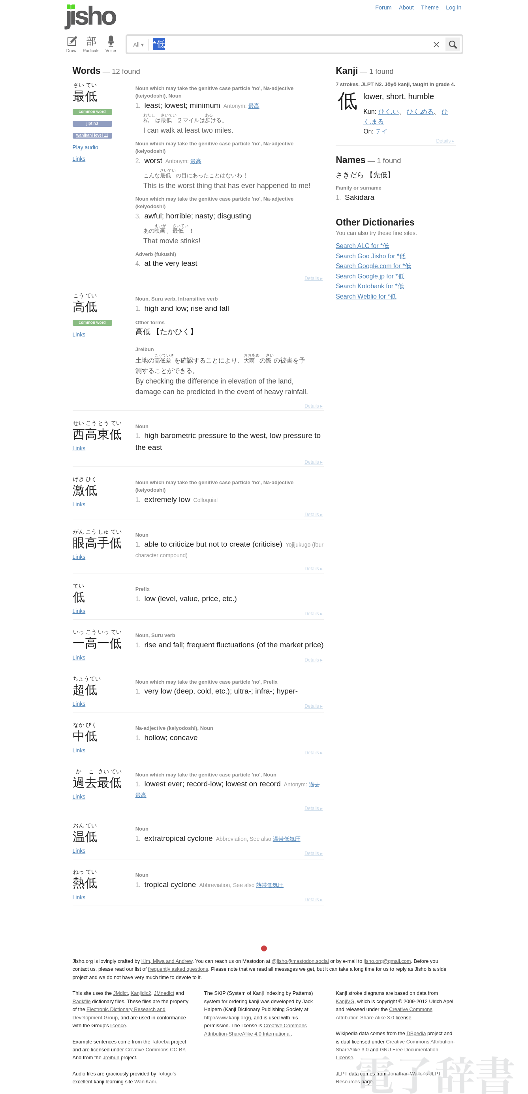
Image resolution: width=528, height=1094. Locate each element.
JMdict (120, 993)
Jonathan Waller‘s (408, 1074)
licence (118, 1025)
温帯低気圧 (287, 839)
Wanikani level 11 (92, 135)
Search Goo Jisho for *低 (371, 256)
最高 (253, 106)
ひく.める (420, 111)
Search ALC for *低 (362, 245)
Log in (453, 7)
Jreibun (111, 1057)
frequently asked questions (178, 969)
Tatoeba (161, 1042)
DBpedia (416, 1033)
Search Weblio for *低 (366, 296)
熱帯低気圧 (270, 885)
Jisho (90, 17)
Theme (430, 7)
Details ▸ (313, 278)
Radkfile (82, 1001)
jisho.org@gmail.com (387, 961)
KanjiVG (345, 1001)
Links (79, 159)
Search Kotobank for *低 (370, 286)
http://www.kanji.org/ (227, 1018)
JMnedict (164, 993)
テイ (381, 131)
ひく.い (388, 111)
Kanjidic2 (141, 993)
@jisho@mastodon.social (300, 961)
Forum (383, 7)
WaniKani (145, 1082)
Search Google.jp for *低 (370, 276)
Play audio (85, 147)
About (406, 7)
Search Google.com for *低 (373, 266)
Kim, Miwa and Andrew (166, 961)
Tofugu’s (167, 1074)
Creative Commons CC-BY (155, 1050)
